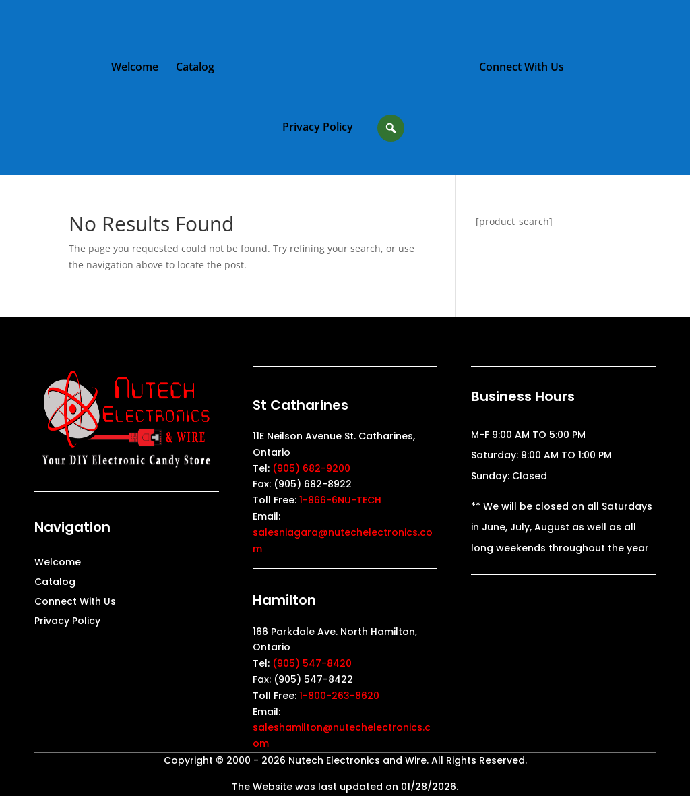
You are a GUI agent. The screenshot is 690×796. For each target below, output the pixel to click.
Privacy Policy (317, 128)
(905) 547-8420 (312, 663)
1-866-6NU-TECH (340, 500)
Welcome (134, 68)
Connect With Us (521, 68)
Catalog (195, 68)
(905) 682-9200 (311, 468)
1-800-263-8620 (339, 695)
